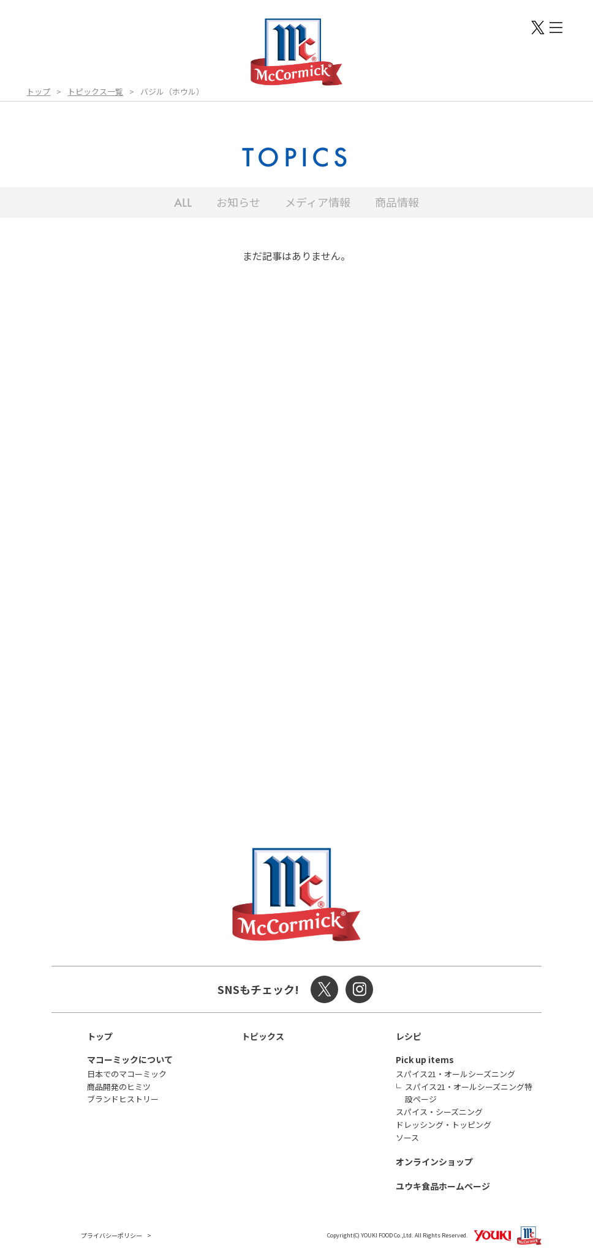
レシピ (408, 1036)
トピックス (262, 1036)
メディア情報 (317, 202)
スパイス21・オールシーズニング (455, 1074)
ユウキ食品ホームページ (443, 1186)
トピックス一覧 (95, 91)
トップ (38, 91)
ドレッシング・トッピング (443, 1124)
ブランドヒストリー (123, 1099)
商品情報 (397, 202)
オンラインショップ (434, 1161)
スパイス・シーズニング (439, 1112)
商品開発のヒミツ (119, 1086)
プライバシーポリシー (111, 1235)
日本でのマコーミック (127, 1074)
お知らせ (238, 202)
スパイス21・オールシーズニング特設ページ (468, 1093)
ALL (183, 202)
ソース (407, 1137)
